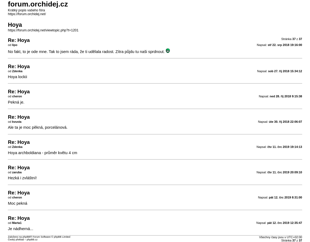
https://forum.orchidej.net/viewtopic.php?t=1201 (43, 30)
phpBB (26, 237)
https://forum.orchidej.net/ (27, 14)
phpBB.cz (32, 239)
